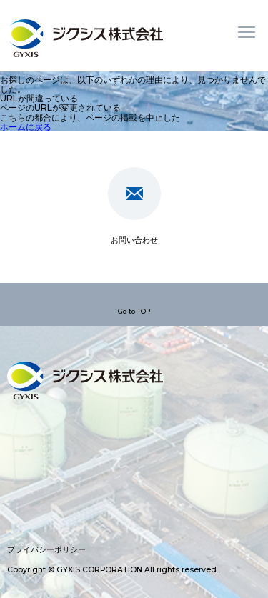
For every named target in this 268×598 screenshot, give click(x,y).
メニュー (246, 32)
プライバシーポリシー (46, 549)
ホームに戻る (25, 126)
